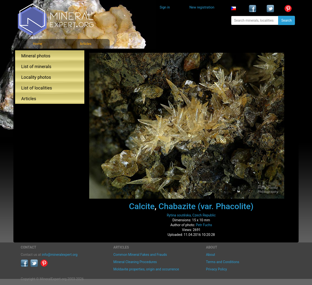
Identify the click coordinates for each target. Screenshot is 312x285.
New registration (201, 7)
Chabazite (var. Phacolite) (206, 206)
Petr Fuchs (204, 225)
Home (37, 44)
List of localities (36, 87)
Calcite (142, 206)
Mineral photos (35, 55)
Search (286, 20)
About (210, 255)
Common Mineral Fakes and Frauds (140, 255)
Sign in (165, 7)
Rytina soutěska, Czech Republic (191, 215)
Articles (85, 44)
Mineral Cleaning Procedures (135, 262)
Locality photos (36, 77)
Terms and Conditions (222, 262)
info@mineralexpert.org (60, 255)
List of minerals (36, 66)
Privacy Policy (216, 269)
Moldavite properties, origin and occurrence (146, 269)
